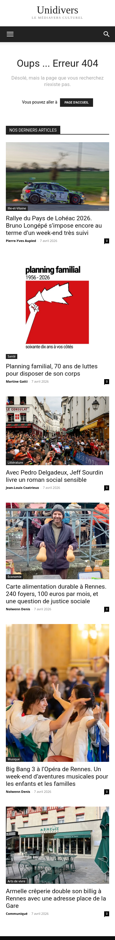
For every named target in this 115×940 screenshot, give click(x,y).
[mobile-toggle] (10, 34)
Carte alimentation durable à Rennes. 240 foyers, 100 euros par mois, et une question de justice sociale (56, 594)
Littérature (15, 462)
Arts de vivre (16, 881)
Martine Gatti (17, 381)
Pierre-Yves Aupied (21, 240)
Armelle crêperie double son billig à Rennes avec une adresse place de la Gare (56, 898)
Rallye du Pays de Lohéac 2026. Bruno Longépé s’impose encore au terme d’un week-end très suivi (54, 225)
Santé (12, 356)
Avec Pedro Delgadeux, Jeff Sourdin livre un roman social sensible (54, 476)
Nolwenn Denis (18, 609)
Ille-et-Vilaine (17, 208)
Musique (14, 759)
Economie (14, 577)
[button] (107, 34)
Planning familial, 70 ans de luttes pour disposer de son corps (51, 370)
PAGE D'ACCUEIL (76, 102)
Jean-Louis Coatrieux (22, 487)
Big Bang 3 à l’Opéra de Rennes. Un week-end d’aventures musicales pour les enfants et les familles (57, 776)
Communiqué (17, 913)
